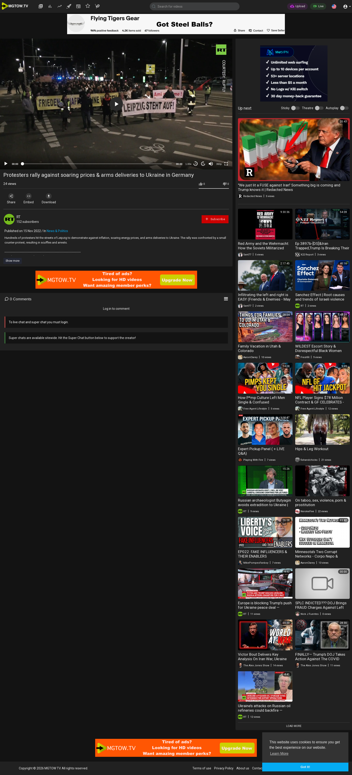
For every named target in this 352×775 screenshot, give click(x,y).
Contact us (259, 768)
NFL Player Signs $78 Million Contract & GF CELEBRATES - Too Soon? (319, 402)
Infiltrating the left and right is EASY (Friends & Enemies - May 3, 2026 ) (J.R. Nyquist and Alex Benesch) (264, 301)
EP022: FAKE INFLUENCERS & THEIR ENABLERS (262, 553)
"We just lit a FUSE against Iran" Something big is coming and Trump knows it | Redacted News (289, 187)
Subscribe (215, 219)
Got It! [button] (305, 767)
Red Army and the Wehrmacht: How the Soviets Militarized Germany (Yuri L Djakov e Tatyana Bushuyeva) (263, 250)
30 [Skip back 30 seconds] (196, 164)
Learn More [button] (279, 753)
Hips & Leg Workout (311, 449)
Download (51, 198)
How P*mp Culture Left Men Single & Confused (261, 399)
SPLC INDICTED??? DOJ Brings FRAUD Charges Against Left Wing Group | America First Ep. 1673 (321, 610)
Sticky (285, 108)
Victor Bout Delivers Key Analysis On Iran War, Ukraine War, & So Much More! (262, 659)
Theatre (307, 108)
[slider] (97, 163)
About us (242, 768)
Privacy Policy (223, 768)
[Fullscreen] (226, 164)
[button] (334, 6)
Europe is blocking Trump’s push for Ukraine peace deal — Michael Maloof (265, 607)
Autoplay (332, 108)
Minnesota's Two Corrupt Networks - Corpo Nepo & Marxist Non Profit (316, 556)
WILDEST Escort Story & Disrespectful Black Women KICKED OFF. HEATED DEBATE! (320, 350)
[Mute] (211, 164)
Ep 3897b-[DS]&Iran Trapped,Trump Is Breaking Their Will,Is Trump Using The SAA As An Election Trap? (322, 250)
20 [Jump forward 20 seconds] (203, 164)
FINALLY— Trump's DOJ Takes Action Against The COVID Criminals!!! (320, 659)
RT (18, 217)
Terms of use (201, 768)
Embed (30, 198)
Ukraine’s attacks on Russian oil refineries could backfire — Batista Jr (264, 710)
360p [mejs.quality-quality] (219, 164)
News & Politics (57, 231)
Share (11, 198)
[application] (116, 104)
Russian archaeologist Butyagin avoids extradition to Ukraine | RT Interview (264, 505)
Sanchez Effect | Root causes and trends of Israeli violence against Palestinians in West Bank (320, 301)
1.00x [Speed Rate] (188, 164)
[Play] (6, 164)
